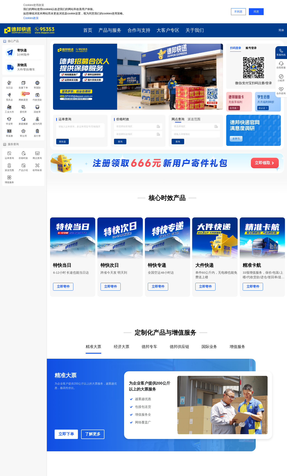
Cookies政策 (31, 18)
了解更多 (93, 434)
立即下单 (66, 434)
